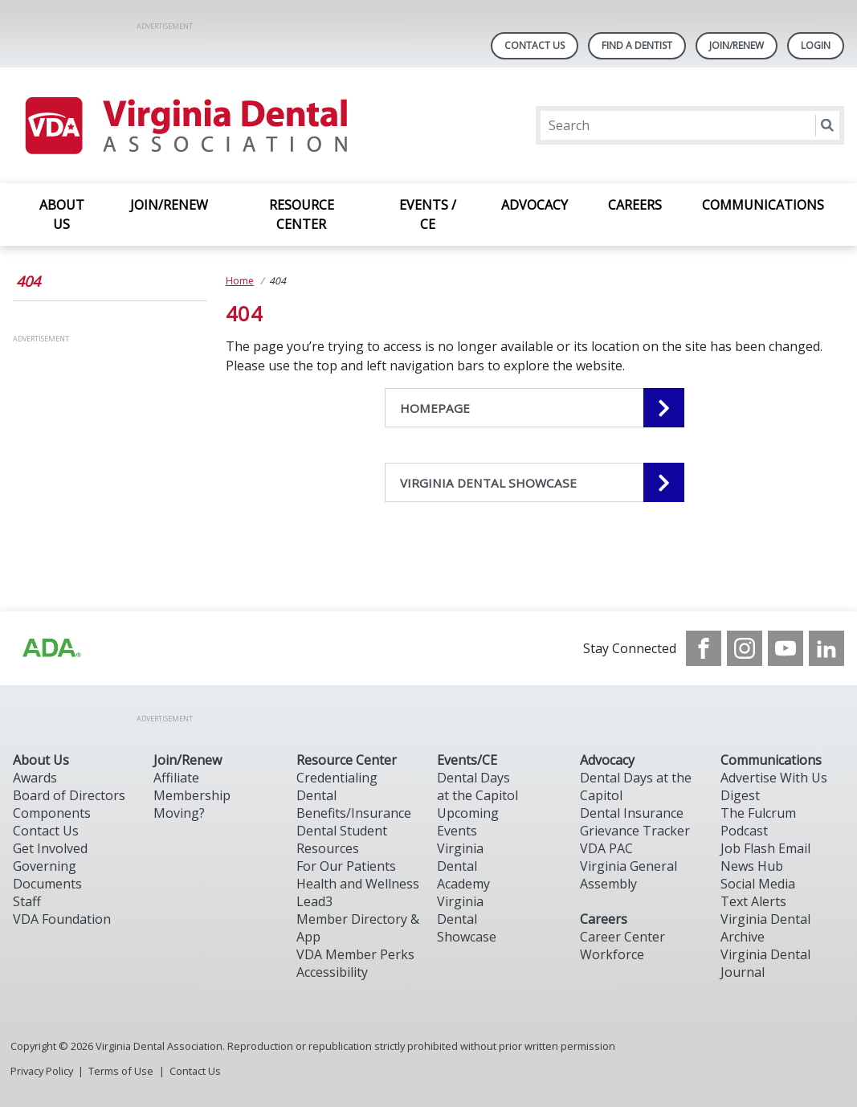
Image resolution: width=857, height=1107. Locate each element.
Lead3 (314, 901)
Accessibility (332, 972)
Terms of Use (120, 1071)
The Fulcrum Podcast (758, 821)
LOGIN (815, 45)
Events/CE (467, 760)
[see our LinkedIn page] (826, 648)
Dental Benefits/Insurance (353, 804)
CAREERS (635, 205)
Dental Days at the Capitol (477, 786)
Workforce (612, 954)
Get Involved (50, 848)
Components (52, 813)
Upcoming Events (468, 821)
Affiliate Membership (192, 786)
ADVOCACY (534, 205)
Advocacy (607, 760)
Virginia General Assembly (628, 875)
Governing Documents (47, 875)
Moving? (179, 813)
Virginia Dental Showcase (466, 919)
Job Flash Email (765, 848)
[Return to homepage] (185, 125)
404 (28, 281)
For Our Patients (346, 866)
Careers (603, 919)
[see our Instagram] (744, 648)
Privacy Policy (41, 1071)
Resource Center (346, 760)
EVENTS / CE (427, 214)
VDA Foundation (62, 919)
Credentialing (336, 777)
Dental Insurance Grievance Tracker (635, 821)
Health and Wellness (357, 884)
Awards (35, 777)
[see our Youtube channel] (785, 648)
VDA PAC (606, 848)
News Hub (751, 866)
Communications (771, 760)
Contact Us (534, 45)
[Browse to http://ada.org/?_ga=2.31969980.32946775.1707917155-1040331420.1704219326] (50, 648)
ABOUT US (61, 214)
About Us (41, 760)
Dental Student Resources (341, 839)
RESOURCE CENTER (301, 214)
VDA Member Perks (355, 954)
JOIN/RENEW (169, 205)
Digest (740, 795)
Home (240, 281)
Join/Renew (736, 45)
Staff (27, 901)
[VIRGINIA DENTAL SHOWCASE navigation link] (534, 482)
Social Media (757, 884)
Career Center (622, 937)
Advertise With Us (773, 777)
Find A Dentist (637, 45)
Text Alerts (753, 901)
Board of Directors (69, 795)
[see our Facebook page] (703, 648)
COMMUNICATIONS (763, 205)
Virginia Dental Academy (463, 866)
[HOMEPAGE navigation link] (534, 407)
